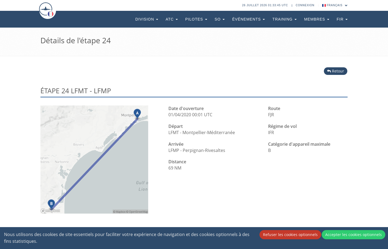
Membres (316, 19)
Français (335, 5)
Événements (248, 19)
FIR (342, 19)
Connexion (305, 5)
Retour (335, 71)
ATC (172, 19)
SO (220, 19)
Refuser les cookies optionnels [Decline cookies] (290, 234)
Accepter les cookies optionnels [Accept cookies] (353, 234)
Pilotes (196, 19)
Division (146, 19)
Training (284, 19)
